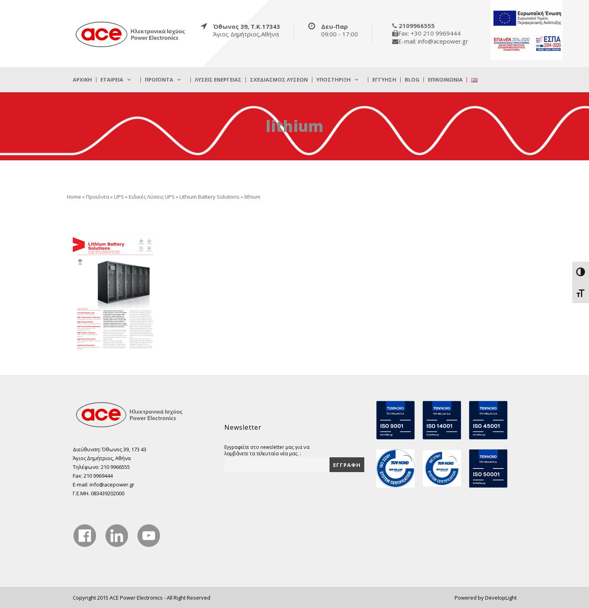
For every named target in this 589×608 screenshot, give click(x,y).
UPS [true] (119, 196)
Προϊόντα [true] (159, 79)
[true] (131, 34)
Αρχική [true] (82, 79)
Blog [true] (412, 79)
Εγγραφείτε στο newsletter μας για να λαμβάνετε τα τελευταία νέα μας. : (266, 450)
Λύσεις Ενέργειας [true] (218, 79)
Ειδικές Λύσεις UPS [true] (152, 196)
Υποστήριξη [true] (333, 79)
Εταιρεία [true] (111, 79)
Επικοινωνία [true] (445, 79)
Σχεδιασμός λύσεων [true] (279, 79)
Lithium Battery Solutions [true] (210, 196)
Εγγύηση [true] (384, 79)
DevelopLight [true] (501, 597)
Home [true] (74, 196)
